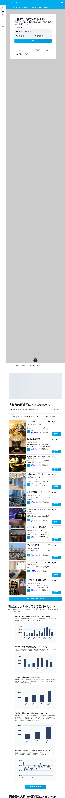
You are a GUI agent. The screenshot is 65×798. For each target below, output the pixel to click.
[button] (3, 2)
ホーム (9, 365)
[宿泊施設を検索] (3, 11)
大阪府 (22, 365)
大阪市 (30, 365)
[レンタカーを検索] (3, 15)
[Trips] (3, 27)
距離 (52, 417)
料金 (20, 417)
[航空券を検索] (3, 7)
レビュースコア (42, 417)
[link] (35, 599)
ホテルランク (29, 417)
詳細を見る (56, 434)
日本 (14, 365)
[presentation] (51, 405)
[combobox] (18, 27)
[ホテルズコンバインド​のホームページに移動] (11, 3)
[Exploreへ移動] (3, 22)
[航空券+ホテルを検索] (3, 18)
